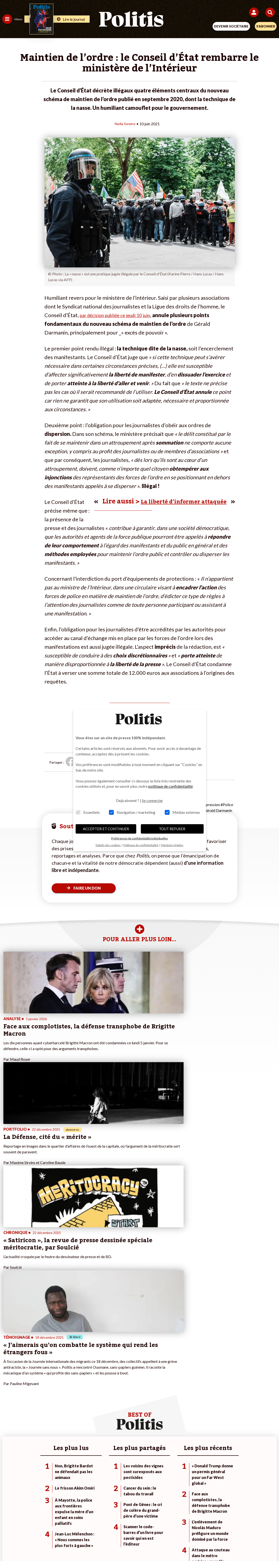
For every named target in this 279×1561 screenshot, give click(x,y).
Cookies (236, 1527)
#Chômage (194, 1392)
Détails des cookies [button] (108, 845)
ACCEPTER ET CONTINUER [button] (106, 829)
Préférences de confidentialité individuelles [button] (139, 838)
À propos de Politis (108, 1392)
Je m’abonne (103, 1382)
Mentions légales (66, 1527)
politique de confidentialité (170, 786)
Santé (51, 1392)
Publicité (214, 1527)
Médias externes (182, 812)
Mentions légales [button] (172, 845)
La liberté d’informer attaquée (176, 501)
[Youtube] (106, 1544)
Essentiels (88, 812)
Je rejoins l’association (111, 1387)
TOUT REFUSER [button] (172, 829)
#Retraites (194, 1387)
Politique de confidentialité (179, 1527)
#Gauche (192, 1382)
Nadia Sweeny (125, 123)
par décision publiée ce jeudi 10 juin (121, 315)
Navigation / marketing (132, 812)
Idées (6, 1392)
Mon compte (103, 1397)
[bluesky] (91, 1544)
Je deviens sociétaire (110, 1377)
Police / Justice (58, 1397)
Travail (52, 1377)
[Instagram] (122, 1544)
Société (8, 1387)
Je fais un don (104, 1372)
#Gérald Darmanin (217, 810)
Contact (39, 1527)
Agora (7, 1372)
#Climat (191, 1372)
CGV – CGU (140, 1527)
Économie (54, 1382)
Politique (9, 1377)
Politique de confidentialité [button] (141, 845)
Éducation (54, 1387)
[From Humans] (136, 1544)
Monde (52, 1372)
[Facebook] (76, 1544)
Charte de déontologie (105, 1527)
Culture (8, 1397)
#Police (227, 804)
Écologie (8, 1382)
